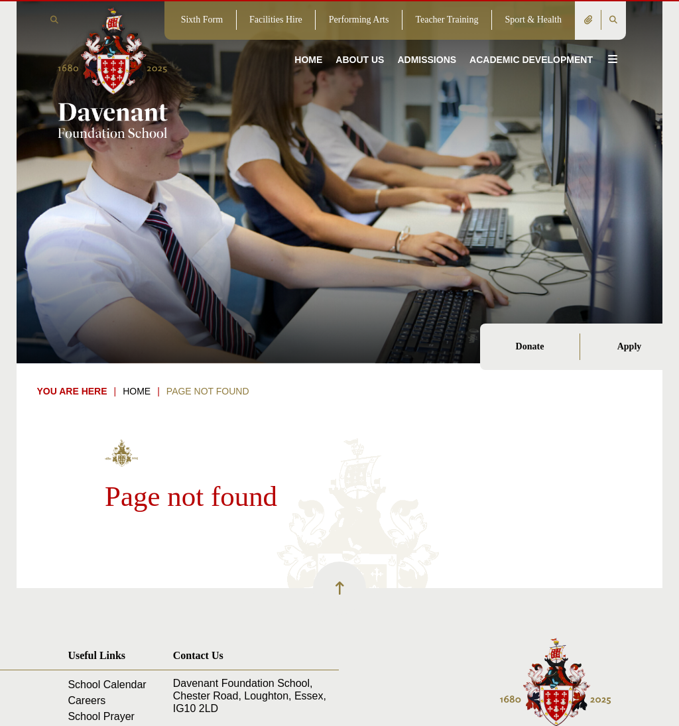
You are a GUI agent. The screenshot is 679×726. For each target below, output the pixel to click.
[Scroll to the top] (339, 588)
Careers (86, 700)
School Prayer (101, 716)
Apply (629, 346)
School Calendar (107, 684)
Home (137, 391)
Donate (530, 346)
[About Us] (360, 40)
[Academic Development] (531, 40)
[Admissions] (427, 40)
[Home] (112, 71)
